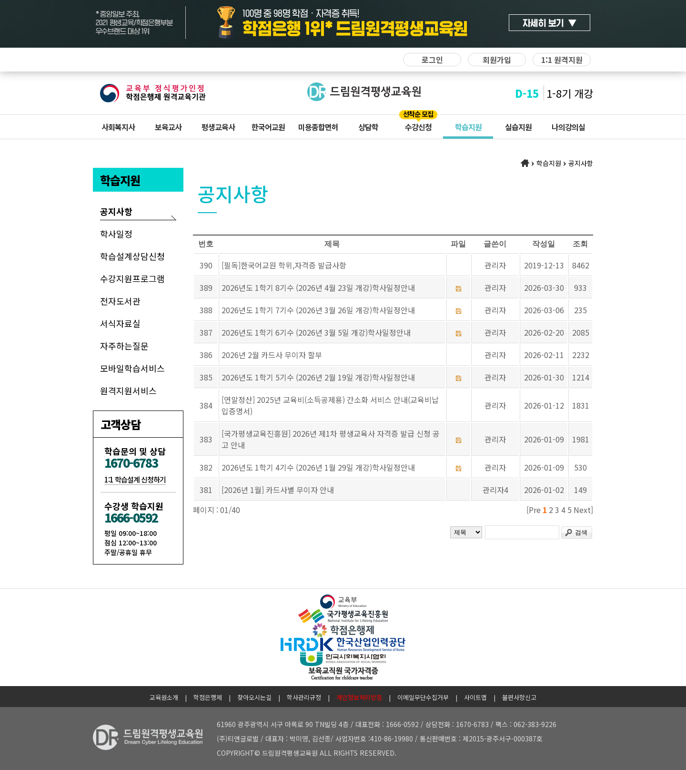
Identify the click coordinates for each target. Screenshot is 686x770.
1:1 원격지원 (562, 59)
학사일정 (116, 233)
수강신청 (418, 127)
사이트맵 (475, 697)
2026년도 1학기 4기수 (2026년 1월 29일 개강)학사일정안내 (318, 467)
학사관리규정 (304, 697)
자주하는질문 (124, 345)
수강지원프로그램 (132, 278)
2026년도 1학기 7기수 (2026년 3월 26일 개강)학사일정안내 (318, 310)
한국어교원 (268, 127)
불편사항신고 (519, 697)
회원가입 (497, 59)
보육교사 (168, 127)
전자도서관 (120, 301)
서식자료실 (120, 323)
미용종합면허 (318, 127)
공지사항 (116, 211)
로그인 (432, 59)
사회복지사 (118, 127)
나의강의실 (568, 127)
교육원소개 (164, 697)
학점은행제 (207, 697)
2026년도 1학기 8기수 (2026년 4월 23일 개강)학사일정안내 (318, 287)
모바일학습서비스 (132, 368)
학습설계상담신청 (132, 256)
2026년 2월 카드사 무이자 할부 (272, 354)
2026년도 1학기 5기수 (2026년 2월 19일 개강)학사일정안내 (318, 377)
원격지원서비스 (128, 390)
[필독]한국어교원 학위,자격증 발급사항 (284, 265)
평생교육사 (218, 127)
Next (582, 509)
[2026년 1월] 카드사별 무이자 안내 (278, 489)
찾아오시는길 (254, 697)
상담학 (368, 127)
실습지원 (518, 127)
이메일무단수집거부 (423, 697)
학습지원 (468, 127)
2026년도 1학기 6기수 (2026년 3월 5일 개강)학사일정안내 (316, 332)
